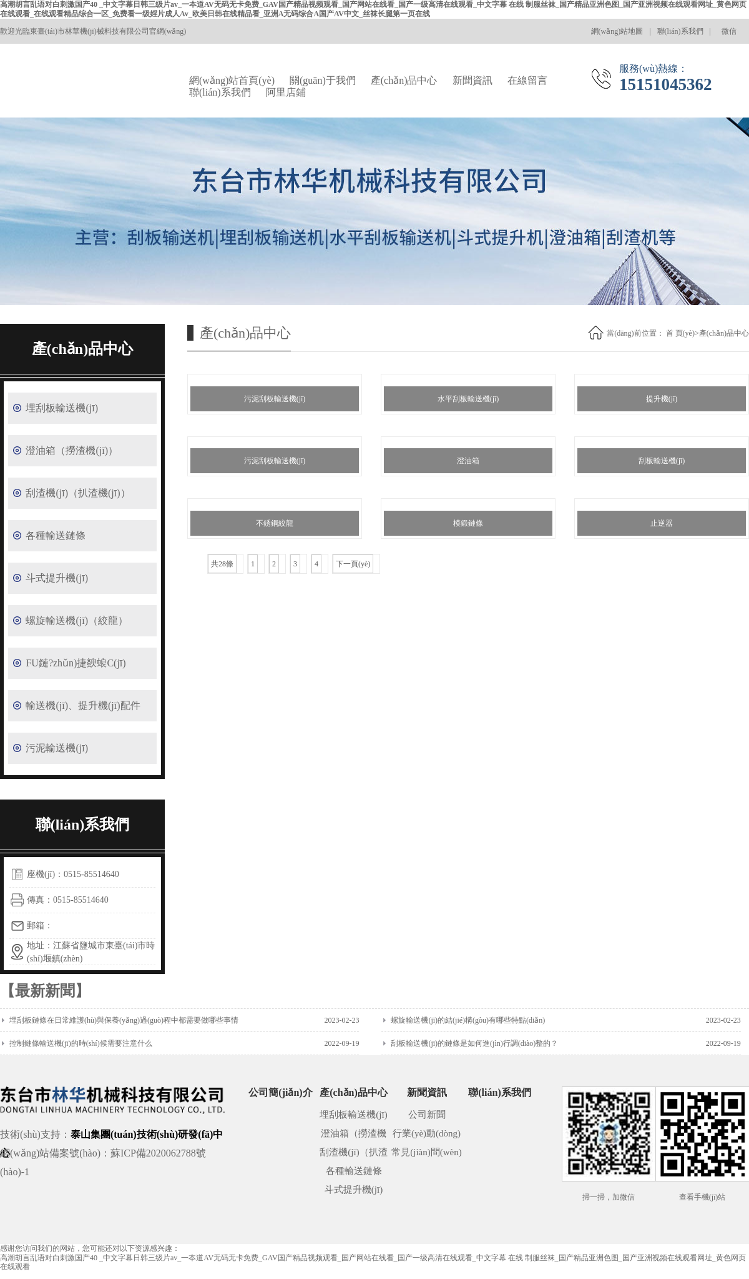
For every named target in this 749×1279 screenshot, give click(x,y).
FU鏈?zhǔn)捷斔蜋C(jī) (75, 663)
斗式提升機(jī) (57, 578)
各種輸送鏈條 (56, 535)
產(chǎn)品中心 (404, 80)
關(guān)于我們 (323, 80)
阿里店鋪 (286, 92)
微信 (733, 35)
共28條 (222, 563)
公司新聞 (427, 1115)
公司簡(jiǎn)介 (280, 1092)
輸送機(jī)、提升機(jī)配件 (83, 705)
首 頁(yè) (680, 333)
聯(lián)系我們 (680, 31)
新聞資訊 (472, 80)
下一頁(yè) (353, 563)
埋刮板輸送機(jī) (62, 408)
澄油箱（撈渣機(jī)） (72, 450)
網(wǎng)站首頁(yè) (232, 80)
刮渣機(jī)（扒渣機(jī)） (78, 493)
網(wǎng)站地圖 (617, 31)
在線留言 (527, 80)
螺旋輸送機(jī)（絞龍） (77, 620)
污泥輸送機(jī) (57, 748)
